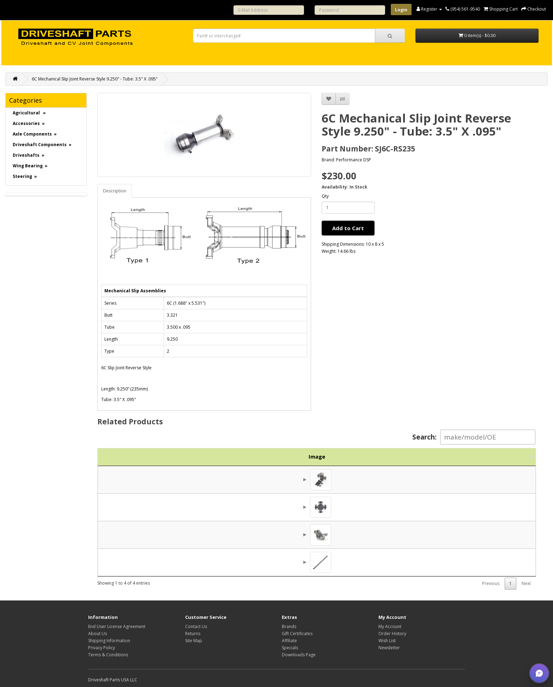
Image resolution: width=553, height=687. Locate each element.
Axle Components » (35, 134)
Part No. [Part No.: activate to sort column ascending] (161, 456)
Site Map (193, 641)
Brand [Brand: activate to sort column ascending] (405, 456)
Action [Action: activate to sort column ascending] (505, 456)
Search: (473, 437)
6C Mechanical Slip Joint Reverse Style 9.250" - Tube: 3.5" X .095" (95, 79)
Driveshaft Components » (42, 145)
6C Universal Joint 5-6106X (226, 506)
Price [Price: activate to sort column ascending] (451, 456)
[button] (539, 673)
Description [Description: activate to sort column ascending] (285, 456)
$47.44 (462, 534)
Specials (290, 648)
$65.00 (462, 562)
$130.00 (460, 506)
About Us (97, 634)
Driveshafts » (28, 155)
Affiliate (289, 641)
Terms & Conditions (108, 655)
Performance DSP (353, 160)
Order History (392, 634)
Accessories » (29, 123)
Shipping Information (109, 641)
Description (114, 191)
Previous (490, 583)
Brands (289, 626)
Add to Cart (348, 228)
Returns (192, 634)
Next (526, 583)
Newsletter (389, 648)
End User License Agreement (116, 626)
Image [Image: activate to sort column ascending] (115, 456)
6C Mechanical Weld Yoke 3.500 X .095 (240, 534)
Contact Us (196, 626)
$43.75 (462, 479)
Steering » (25, 176)
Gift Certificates (297, 634)
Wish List (387, 641)
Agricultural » (29, 113)
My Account (389, 626)
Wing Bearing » (30, 166)
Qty (325, 196)
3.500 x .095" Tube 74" (222, 562)
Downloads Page (299, 655)
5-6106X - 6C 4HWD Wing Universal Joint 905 (249, 479)
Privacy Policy (101, 648)
